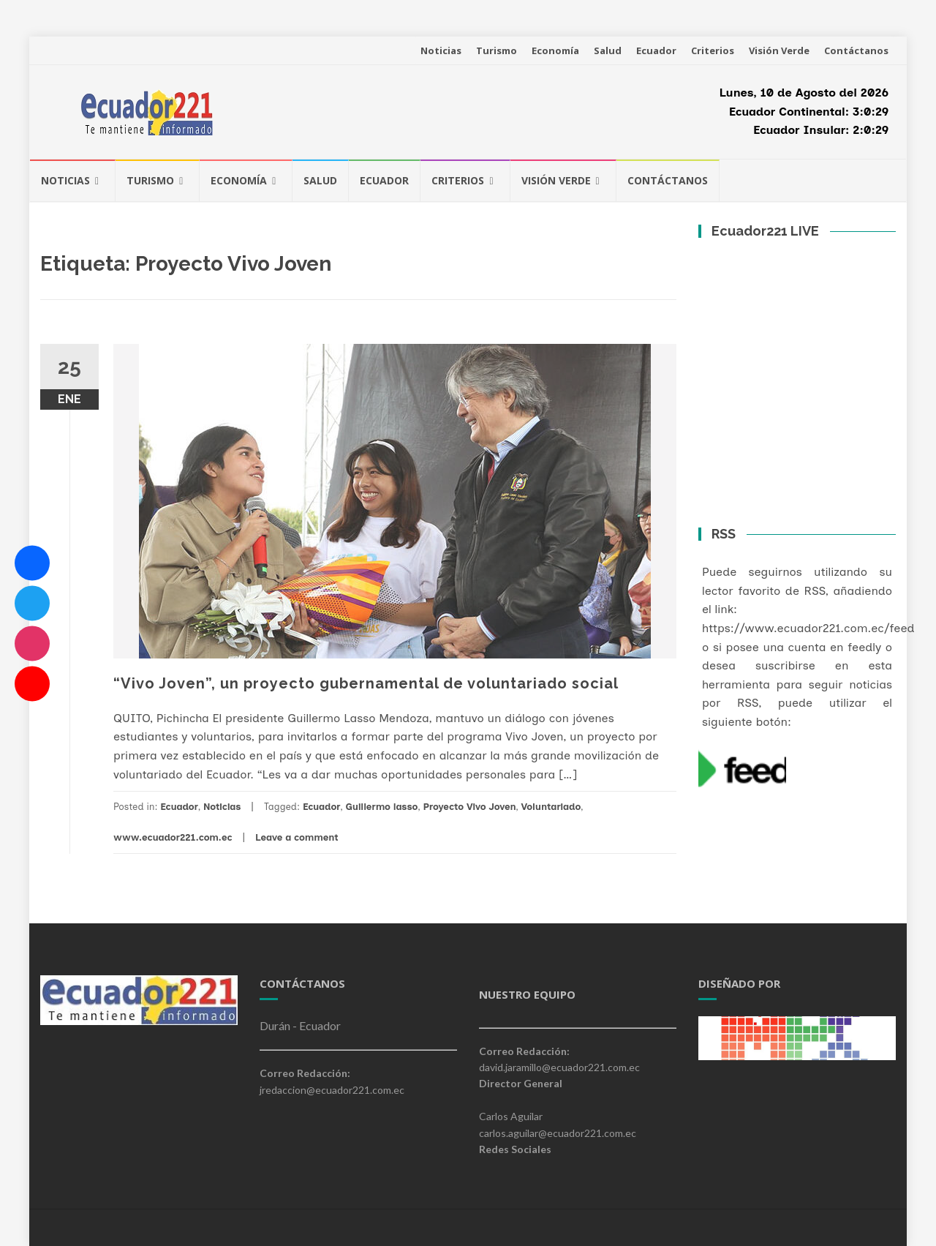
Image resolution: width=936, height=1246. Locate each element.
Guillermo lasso (381, 806)
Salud (608, 50)
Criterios (712, 50)
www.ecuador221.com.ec (173, 837)
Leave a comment (297, 837)
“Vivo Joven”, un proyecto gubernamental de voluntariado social (366, 683)
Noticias (440, 50)
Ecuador (656, 50)
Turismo (496, 50)
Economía (555, 50)
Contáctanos (856, 50)
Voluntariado (551, 806)
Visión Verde (779, 50)
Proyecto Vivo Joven (469, 806)
